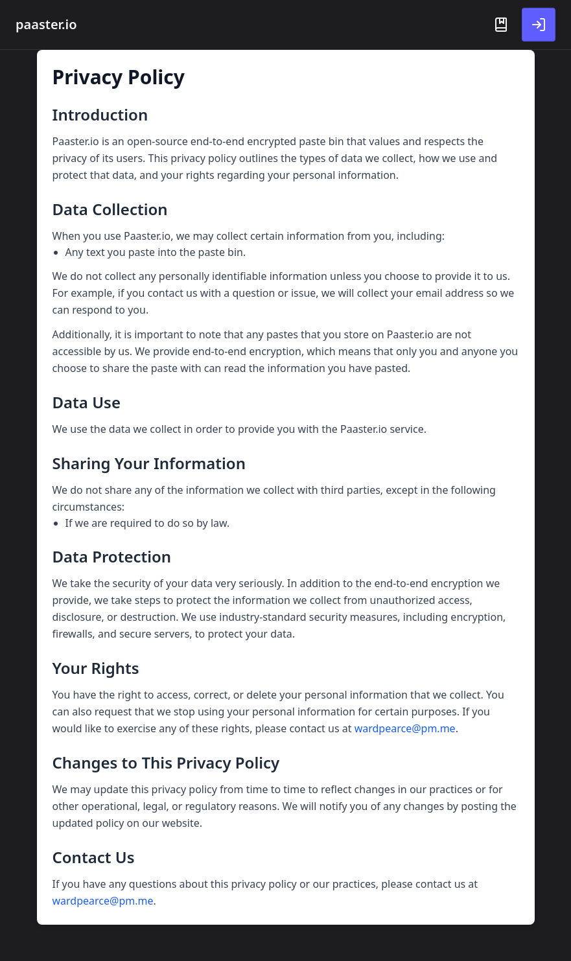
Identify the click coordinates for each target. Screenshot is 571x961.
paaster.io (46, 24)
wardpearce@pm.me (405, 728)
